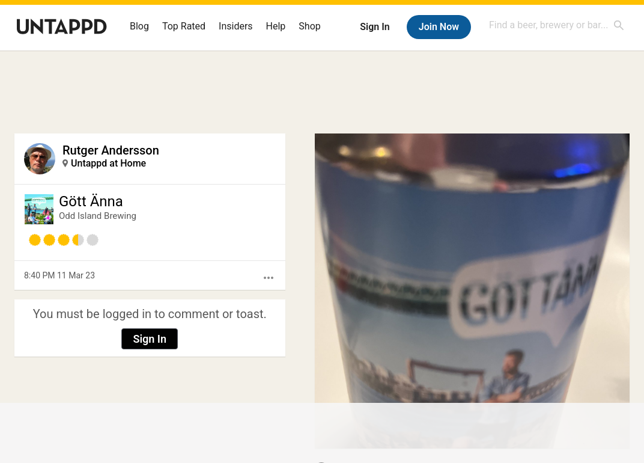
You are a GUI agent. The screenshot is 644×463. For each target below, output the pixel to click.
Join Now (439, 26)
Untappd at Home (108, 163)
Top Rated (183, 26)
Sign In (374, 26)
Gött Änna (91, 201)
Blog (139, 26)
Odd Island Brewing (97, 215)
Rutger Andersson (110, 150)
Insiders (236, 26)
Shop (309, 26)
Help (276, 26)
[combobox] (557, 24)
